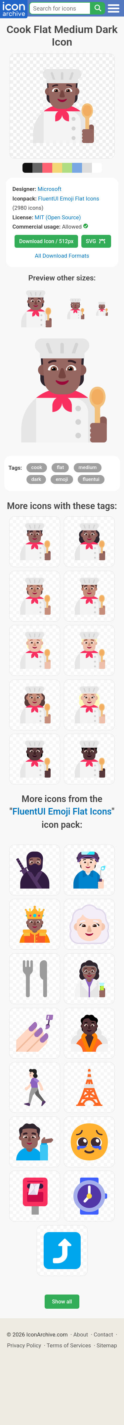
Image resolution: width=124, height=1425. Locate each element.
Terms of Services (69, 1345)
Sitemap (107, 1345)
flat (60, 467)
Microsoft (50, 189)
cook (36, 467)
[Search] (97, 8)
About (80, 1334)
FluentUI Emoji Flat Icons (68, 198)
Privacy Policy (24, 1345)
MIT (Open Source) (58, 217)
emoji (62, 479)
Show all (62, 1301)
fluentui (91, 479)
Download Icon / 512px (46, 241)
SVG (95, 241)
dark (36, 479)
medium (88, 467)
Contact (103, 1334)
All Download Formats (62, 255)
